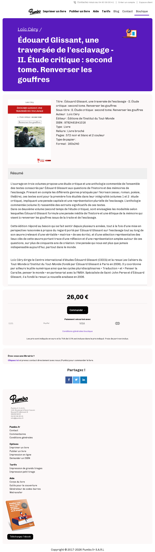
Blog (116, 11)
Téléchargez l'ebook (20, 536)
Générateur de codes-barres (25, 489)
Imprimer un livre (19, 447)
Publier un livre (18, 451)
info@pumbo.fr (17, 418)
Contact (127, 11)
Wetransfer (16, 492)
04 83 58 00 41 (106, 2)
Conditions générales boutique (77, 331)
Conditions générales (21, 437)
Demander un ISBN (20, 458)
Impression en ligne (20, 454)
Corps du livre (17, 481)
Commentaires (18, 434)
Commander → (77, 310)
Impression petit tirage (22, 471)
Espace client (145, 2)
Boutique (142, 11)
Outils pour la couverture (23, 485)
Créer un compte (126, 2)
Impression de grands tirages (26, 468)
